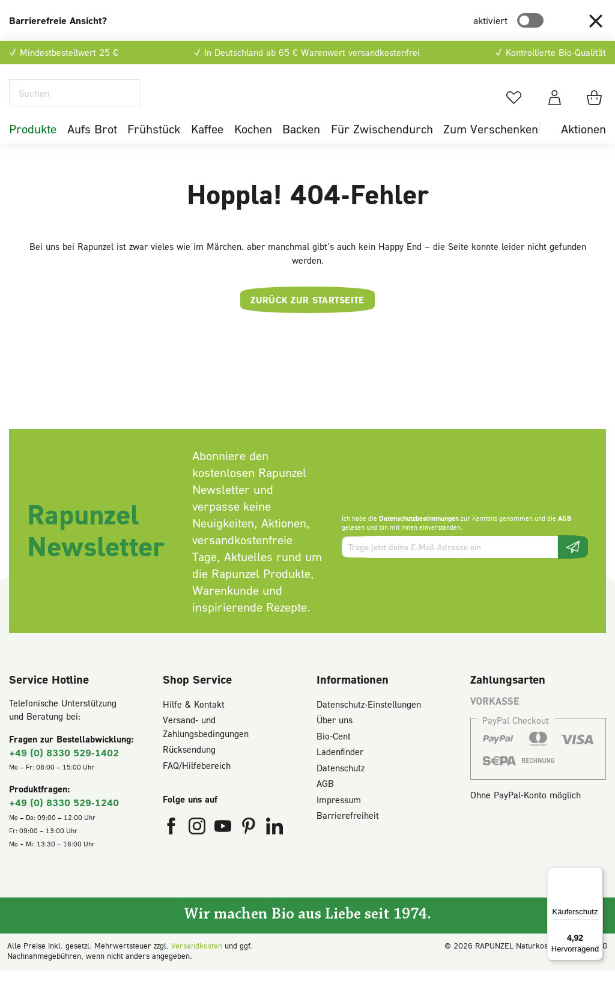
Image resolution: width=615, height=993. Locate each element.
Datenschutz (341, 790)
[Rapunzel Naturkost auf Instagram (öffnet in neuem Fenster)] (198, 851)
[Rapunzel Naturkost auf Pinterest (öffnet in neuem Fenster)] (250, 851)
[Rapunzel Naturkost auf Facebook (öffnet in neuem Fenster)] (173, 851)
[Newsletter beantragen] (573, 569)
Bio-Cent (334, 758)
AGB (564, 541)
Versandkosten (196, 968)
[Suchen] (75, 104)
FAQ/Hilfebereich (197, 787)
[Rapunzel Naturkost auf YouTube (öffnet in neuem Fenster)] (224, 851)
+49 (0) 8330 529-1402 (64, 774)
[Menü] (596, 874)
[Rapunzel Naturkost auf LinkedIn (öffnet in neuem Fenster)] (274, 851)
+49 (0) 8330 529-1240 (64, 825)
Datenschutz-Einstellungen (369, 726)
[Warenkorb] (596, 109)
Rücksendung (189, 772)
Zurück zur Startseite (307, 322)
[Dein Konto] (554, 109)
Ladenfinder (340, 774)
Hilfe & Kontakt (194, 726)
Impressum (339, 821)
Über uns (335, 742)
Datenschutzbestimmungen (419, 541)
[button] (596, 20)
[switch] (530, 20)
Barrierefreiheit (348, 838)
